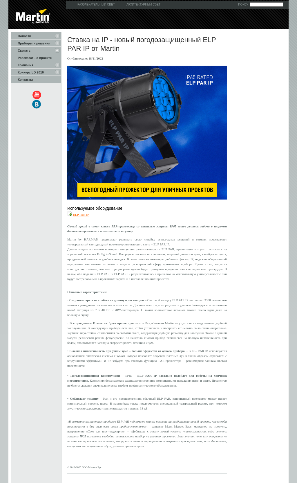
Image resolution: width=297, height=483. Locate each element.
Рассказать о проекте (31, 57)
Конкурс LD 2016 (27, 72)
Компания (22, 64)
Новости (21, 35)
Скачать (20, 50)
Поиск (243, 4)
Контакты (22, 79)
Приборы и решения (30, 42)
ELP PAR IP (81, 214)
